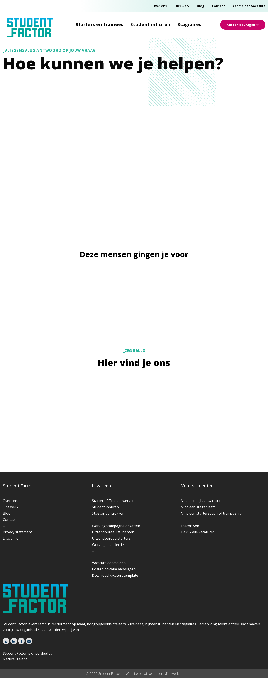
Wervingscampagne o (109, 525)
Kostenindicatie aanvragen (114, 569)
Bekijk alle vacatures (198, 532)
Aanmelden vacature (248, 6)
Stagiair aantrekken (108, 513)
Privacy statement (17, 532)
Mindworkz (172, 673)
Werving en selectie (108, 544)
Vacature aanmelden (109, 562)
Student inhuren (150, 24)
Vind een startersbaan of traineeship (211, 513)
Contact (218, 6)
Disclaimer (11, 538)
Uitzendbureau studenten (113, 532)
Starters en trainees (99, 24)
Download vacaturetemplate (115, 575)
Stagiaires (189, 24)
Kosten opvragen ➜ (243, 24)
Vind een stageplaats (198, 507)
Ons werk (182, 6)
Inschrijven (190, 525)
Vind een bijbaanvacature (202, 500)
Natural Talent (15, 659)
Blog (200, 6)
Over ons (160, 6)
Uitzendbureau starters (111, 538)
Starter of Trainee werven (113, 500)
